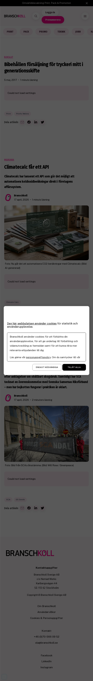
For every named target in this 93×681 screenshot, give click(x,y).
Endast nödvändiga (47, 367)
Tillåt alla (74, 367)
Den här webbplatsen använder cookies (32, 323)
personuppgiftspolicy (38, 357)
